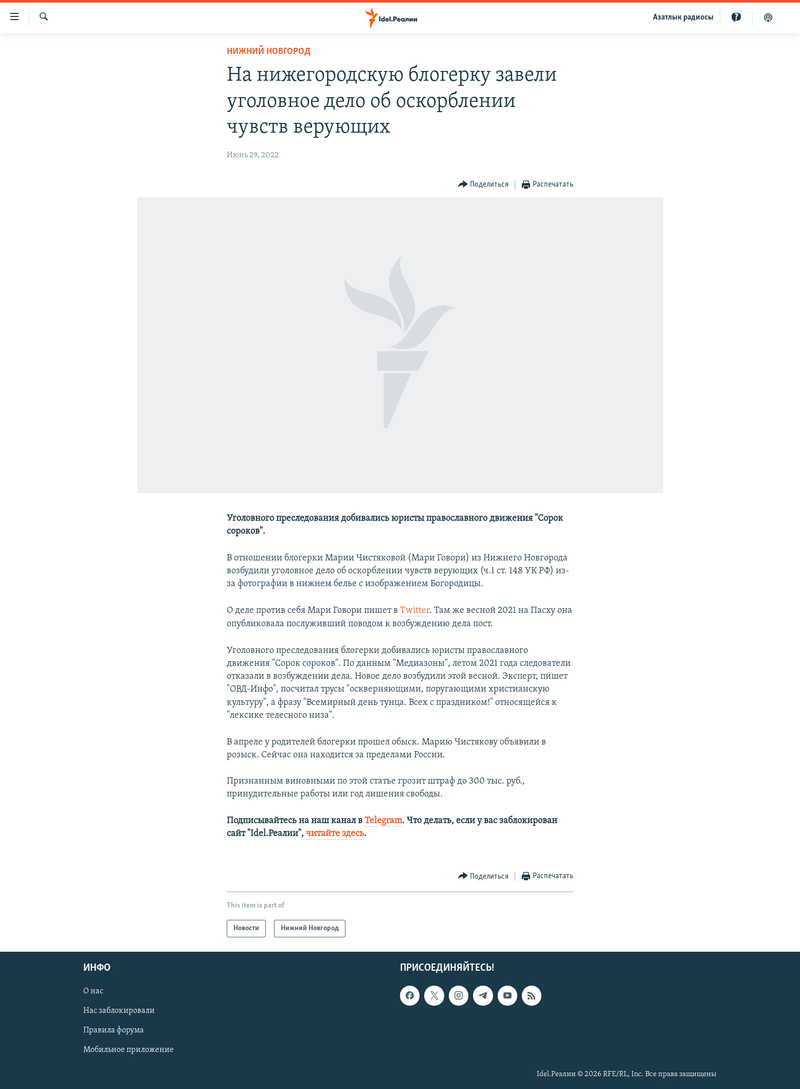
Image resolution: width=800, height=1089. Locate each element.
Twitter (414, 610)
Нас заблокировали (119, 1011)
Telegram (383, 821)
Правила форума (113, 1031)
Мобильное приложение (128, 1050)
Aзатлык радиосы (683, 17)
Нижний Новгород (269, 52)
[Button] (483, 185)
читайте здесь (335, 834)
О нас (93, 992)
